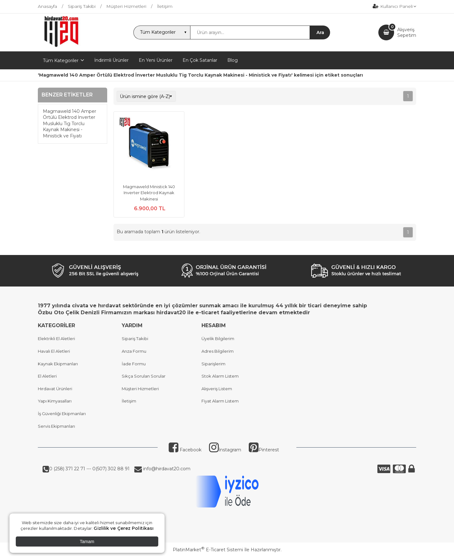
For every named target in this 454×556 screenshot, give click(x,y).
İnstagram (225, 450)
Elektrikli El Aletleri (56, 338)
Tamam (87, 541)
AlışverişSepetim (406, 32)
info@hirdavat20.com (166, 469)
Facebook (185, 450)
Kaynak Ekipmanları (58, 363)
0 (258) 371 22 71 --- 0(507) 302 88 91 (89, 469)
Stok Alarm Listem (220, 376)
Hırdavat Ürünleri (55, 388)
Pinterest (264, 450)
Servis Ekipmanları (56, 426)
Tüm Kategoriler (61, 60)
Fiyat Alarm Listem (220, 400)
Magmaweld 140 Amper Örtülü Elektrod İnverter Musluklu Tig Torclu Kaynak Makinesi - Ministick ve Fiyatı (69, 123)
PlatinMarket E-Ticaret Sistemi (208, 550)
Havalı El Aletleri (54, 351)
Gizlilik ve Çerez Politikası (124, 528)
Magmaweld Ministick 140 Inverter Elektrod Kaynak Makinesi (149, 192)
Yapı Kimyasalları (55, 400)
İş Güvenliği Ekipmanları (62, 413)
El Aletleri (47, 376)
